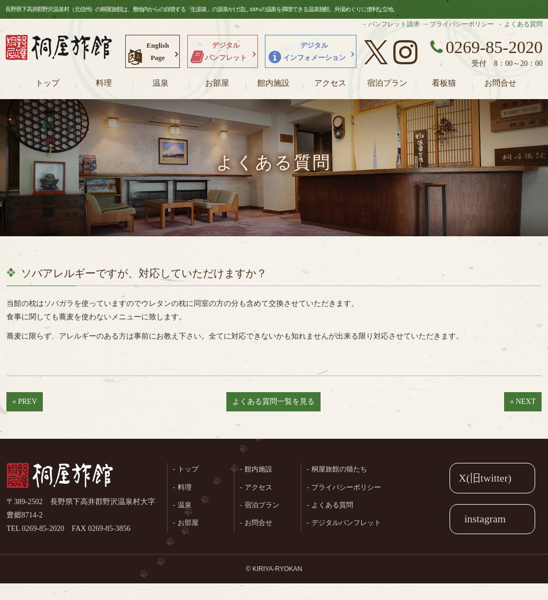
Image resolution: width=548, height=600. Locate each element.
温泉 (161, 83)
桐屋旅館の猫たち (339, 469)
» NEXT (523, 402)
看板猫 (444, 83)
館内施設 (273, 83)
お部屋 (217, 83)
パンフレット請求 (394, 24)
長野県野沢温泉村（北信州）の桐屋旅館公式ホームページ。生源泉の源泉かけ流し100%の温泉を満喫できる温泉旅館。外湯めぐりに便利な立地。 (58, 51)
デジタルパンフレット (226, 51)
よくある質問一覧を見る (273, 402)
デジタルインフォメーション (314, 51)
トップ (47, 83)
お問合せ (500, 83)
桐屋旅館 (59, 476)
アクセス (330, 83)
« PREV (24, 402)
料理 (104, 83)
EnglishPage (158, 51)
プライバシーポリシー (462, 24)
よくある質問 (523, 24)
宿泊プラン (387, 83)
